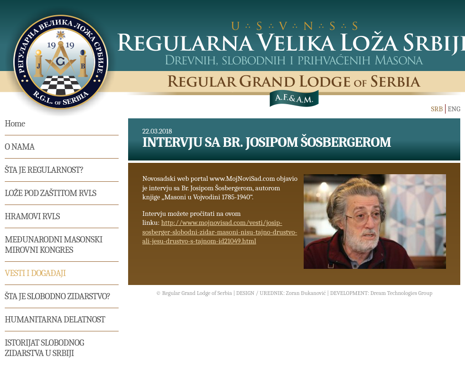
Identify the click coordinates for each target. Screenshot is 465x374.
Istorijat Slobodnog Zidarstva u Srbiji (44, 348)
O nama (20, 147)
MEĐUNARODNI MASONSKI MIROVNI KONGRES (53, 244)
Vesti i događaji (35, 273)
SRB (437, 109)
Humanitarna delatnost (55, 319)
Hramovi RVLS (32, 216)
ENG (453, 109)
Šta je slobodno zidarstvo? (57, 296)
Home (15, 123)
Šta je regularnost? (44, 170)
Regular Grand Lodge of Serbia (197, 293)
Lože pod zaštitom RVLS (50, 193)
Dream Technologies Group (401, 293)
